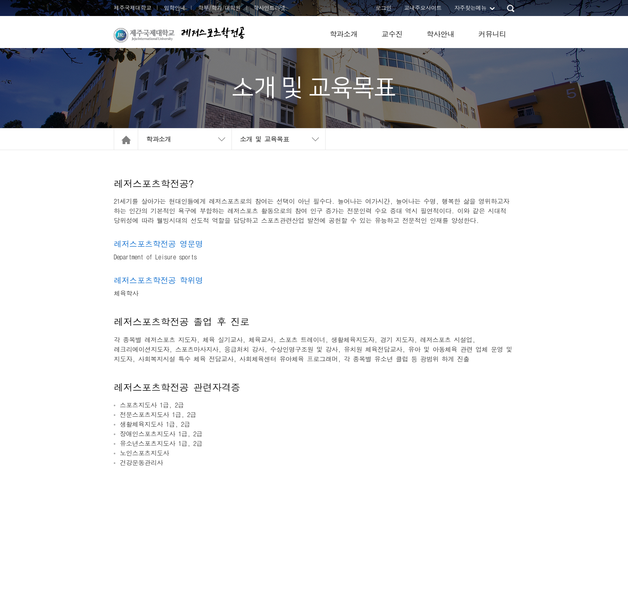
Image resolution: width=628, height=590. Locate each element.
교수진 (392, 34)
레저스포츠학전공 (213, 33)
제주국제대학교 (132, 8)
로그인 (383, 8)
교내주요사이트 (423, 8)
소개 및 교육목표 (264, 139)
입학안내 (174, 8)
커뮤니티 (492, 34)
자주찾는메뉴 (470, 8)
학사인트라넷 (269, 8)
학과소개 (344, 34)
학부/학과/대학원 (219, 8)
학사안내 (441, 34)
